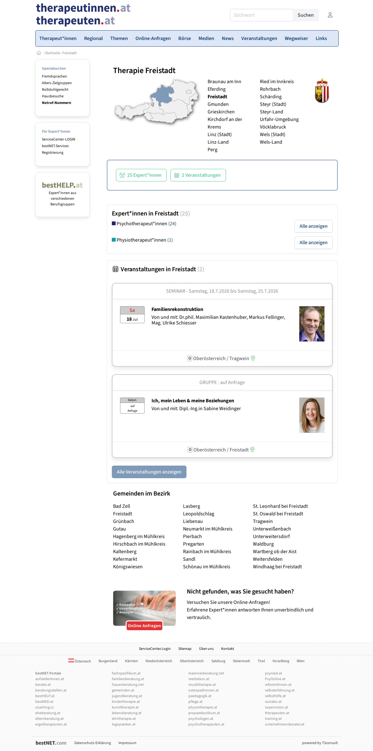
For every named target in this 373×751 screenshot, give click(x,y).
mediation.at (198, 679)
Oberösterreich (192, 661)
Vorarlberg (281, 661)
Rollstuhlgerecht (55, 89)
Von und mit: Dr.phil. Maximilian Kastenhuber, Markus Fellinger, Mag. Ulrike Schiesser (218, 320)
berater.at (43, 684)
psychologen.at (200, 718)
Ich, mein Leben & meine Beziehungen (193, 400)
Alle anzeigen (314, 226)
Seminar (175, 291)
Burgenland (108, 661)
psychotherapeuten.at (206, 724)
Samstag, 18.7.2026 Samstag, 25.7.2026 (233, 291)
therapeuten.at (277, 713)
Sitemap (185, 648)
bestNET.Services (55, 146)
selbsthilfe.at (275, 696)
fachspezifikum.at (126, 673)
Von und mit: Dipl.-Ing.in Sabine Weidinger (196, 408)
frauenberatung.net (128, 684)
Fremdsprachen (54, 76)
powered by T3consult (320, 743)
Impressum (127, 743)
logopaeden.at (123, 724)
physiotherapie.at (202, 707)
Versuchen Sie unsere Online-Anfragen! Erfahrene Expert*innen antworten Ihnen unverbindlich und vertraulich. (261, 604)
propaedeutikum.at (204, 713)
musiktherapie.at (202, 684)
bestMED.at (44, 701)
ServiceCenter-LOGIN (58, 139)
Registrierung (52, 152)
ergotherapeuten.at (51, 724)
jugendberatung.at (127, 696)
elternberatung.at (49, 718)
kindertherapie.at (126, 701)
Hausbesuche (53, 96)
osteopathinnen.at (203, 690)
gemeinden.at (123, 690)
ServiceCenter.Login (155, 648)
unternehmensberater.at (284, 724)
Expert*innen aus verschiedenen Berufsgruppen (62, 196)
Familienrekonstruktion (177, 309)
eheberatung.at (47, 713)
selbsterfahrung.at (280, 690)
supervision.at (276, 707)
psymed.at (273, 673)
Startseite (52, 53)
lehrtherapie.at (124, 718)
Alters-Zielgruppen (57, 83)
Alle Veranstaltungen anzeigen (149, 471)
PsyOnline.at (275, 679)
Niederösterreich (159, 661)
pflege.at (195, 701)
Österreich (79, 661)
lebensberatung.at (126, 713)
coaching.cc (44, 707)
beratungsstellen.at (50, 690)
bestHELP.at (45, 696)
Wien (301, 661)
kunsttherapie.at (125, 707)
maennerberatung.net (206, 673)
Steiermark (241, 661)
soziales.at (273, 701)
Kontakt (227, 648)
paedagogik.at (199, 696)
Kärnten (131, 661)
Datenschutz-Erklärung (92, 743)
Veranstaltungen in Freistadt (158, 269)
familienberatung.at (128, 679)
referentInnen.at (278, 684)
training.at (273, 718)
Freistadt (69, 53)
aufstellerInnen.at (49, 679)
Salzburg (218, 661)
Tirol (261, 661)
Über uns (206, 648)
